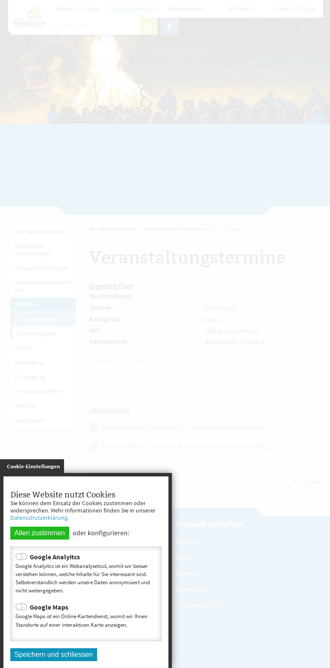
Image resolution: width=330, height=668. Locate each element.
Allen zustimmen (40, 533)
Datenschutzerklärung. (39, 518)
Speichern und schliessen (54, 654)
